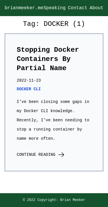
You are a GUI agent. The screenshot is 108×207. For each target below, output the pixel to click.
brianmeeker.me (24, 8)
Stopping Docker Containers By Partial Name (48, 59)
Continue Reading (41, 155)
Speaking (54, 8)
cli (37, 89)
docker (24, 89)
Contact (77, 8)
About (96, 8)
